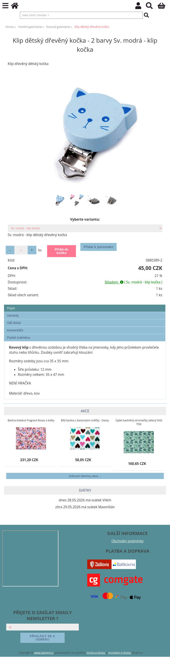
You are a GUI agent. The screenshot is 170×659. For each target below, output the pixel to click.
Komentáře (15, 330)
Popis (11, 308)
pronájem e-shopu (119, 653)
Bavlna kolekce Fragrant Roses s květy (31, 420)
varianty (13, 315)
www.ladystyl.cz (44, 653)
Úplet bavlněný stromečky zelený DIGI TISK (139, 422)
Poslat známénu (18, 337)
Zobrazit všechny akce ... (85, 476)
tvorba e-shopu (96, 653)
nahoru (163, 652)
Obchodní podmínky (127, 541)
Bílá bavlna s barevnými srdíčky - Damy (85, 420)
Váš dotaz (14, 323)
